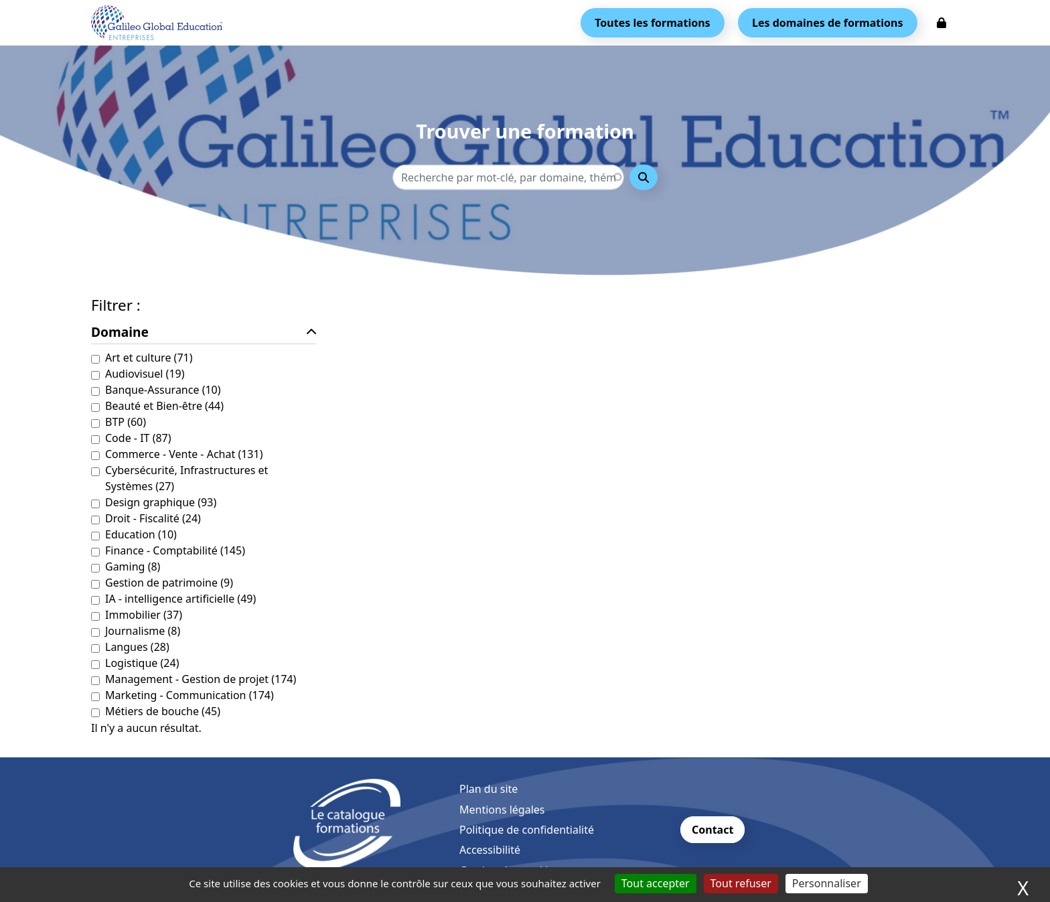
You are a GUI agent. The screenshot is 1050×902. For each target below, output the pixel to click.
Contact (712, 829)
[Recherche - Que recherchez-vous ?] (508, 177)
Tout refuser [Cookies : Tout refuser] (740, 883)
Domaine (120, 332)
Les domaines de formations (827, 22)
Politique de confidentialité (526, 829)
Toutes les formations (652, 22)
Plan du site (488, 788)
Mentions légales (502, 809)
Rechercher (643, 177)
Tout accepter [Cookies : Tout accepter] (655, 883)
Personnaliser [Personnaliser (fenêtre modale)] (826, 883)
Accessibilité (489, 849)
